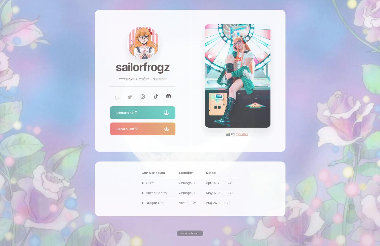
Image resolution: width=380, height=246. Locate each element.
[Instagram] (142, 97)
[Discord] (168, 96)
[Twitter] (130, 97)
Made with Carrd (190, 233)
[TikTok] (155, 96)
